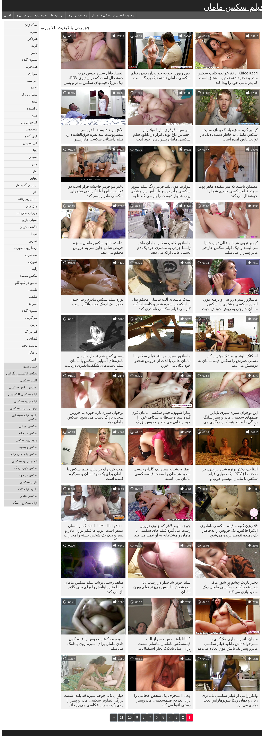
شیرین (31, 241)
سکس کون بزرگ (24, 468)
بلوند (33, 101)
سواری (31, 73)
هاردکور (30, 39)
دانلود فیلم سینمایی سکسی (23, 417)
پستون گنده (28, 59)
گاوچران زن (27, 122)
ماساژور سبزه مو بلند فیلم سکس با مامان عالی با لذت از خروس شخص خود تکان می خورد (160, 360)
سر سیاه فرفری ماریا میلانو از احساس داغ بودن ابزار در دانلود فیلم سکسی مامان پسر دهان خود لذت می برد (160, 135)
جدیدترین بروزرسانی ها (29, 15)
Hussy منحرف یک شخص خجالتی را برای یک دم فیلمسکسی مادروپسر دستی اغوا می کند (160, 700)
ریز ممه (30, 80)
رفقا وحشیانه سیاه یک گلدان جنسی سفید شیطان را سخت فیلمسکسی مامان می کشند (160, 474)
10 (128, 717)
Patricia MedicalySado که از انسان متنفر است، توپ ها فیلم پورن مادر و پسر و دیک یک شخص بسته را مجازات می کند (92, 531)
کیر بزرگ (29, 331)
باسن (32, 52)
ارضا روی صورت (24, 248)
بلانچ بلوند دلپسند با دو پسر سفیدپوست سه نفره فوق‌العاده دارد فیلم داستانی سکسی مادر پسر (93, 134)
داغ (33, 192)
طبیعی (31, 290)
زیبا (33, 150)
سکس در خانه (26, 433)
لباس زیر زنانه (26, 199)
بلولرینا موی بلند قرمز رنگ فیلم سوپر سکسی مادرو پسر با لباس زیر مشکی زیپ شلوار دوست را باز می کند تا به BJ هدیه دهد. (159, 192)
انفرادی (31, 303)
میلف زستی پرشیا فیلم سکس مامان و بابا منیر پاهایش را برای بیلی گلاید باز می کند (92, 587)
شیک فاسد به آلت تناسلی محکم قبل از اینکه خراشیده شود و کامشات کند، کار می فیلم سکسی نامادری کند (159, 304)
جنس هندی (28, 366)
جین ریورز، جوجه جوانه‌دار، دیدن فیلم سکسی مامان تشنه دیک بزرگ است (159, 75)
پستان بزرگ (27, 94)
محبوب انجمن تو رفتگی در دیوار (111, 15)
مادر (33, 164)
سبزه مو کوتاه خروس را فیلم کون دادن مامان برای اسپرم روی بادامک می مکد (94, 643)
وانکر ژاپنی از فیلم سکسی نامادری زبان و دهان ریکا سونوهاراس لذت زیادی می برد (228, 700)
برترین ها (55, 15)
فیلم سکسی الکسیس (21, 394)
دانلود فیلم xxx (26, 489)
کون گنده (29, 136)
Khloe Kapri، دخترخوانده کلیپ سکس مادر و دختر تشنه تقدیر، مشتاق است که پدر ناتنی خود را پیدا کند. (226, 78)
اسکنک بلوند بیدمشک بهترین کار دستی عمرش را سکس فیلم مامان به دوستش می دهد (226, 360)
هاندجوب (30, 66)
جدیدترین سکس (25, 440)
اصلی (5, 15)
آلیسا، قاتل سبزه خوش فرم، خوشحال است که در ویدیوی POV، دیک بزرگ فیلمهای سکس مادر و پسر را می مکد (92, 79)
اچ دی (32, 87)
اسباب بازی (28, 220)
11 (120, 717)
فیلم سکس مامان (232, 6)
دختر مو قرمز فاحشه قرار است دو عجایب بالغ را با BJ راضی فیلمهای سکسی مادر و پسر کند (94, 191)
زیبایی (32, 178)
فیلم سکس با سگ (23, 503)
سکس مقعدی (26, 276)
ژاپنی (32, 269)
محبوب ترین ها (76, 15)
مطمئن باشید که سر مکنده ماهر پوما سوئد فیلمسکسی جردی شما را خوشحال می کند (226, 191)
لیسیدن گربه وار (25, 185)
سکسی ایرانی (26, 426)
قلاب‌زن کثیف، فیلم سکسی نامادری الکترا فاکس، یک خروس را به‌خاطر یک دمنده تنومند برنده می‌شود (227, 530)
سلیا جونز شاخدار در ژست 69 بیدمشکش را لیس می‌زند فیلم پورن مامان (160, 587)
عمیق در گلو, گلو (24, 283)
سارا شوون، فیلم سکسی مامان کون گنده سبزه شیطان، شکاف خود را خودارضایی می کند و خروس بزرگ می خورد (159, 418)
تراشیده (30, 108)
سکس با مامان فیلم (22, 454)
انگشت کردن (27, 227)
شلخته (31, 296)
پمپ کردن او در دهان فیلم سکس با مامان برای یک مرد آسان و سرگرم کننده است (93, 474)
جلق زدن (30, 206)
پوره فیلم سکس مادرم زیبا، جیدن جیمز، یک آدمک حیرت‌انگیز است (95, 301)
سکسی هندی (27, 496)
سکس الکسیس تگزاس (20, 373)
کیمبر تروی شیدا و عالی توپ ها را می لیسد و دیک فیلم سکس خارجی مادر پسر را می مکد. (228, 247)
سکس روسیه (26, 447)
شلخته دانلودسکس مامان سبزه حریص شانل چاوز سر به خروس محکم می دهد (96, 247)
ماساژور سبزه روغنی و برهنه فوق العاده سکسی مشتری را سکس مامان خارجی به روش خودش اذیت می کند (228, 305)
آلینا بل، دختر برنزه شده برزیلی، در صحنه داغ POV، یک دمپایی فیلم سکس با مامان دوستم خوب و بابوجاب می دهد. (228, 475)
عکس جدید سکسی (23, 461)
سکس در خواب (25, 475)
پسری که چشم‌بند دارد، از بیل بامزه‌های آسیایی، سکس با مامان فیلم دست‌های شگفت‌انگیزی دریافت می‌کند (92, 361)
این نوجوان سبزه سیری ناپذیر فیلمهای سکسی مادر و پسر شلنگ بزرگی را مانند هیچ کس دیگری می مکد (228, 418)
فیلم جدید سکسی (24, 401)
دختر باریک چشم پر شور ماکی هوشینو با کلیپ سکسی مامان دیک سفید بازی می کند (228, 587)
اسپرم (31, 157)
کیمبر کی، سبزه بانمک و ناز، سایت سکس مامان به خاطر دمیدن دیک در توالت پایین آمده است (227, 134)
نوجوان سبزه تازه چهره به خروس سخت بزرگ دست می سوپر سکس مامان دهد (94, 417)
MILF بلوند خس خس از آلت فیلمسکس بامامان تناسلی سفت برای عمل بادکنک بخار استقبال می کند (161, 644)
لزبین (32, 324)
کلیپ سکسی (27, 380)
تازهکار (31, 352)
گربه (32, 45)
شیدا (32, 234)
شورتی (31, 262)
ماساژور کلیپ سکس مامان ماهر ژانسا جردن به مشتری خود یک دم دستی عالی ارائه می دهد (162, 247)
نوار (33, 171)
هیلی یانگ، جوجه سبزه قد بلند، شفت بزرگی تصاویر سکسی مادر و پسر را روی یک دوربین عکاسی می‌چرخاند (92, 700)
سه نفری (29, 255)
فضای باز (29, 338)
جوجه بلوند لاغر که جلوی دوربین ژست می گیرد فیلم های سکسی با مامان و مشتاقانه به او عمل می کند (160, 530)
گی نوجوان (28, 143)
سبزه (32, 32)
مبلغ (33, 115)
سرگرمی (29, 317)
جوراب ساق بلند (25, 213)
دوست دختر (27, 345)
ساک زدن (29, 25)
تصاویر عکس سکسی (21, 387)
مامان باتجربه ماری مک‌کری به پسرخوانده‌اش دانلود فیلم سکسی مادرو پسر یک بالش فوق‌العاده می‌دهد (226, 643)
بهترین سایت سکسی (22, 408)
